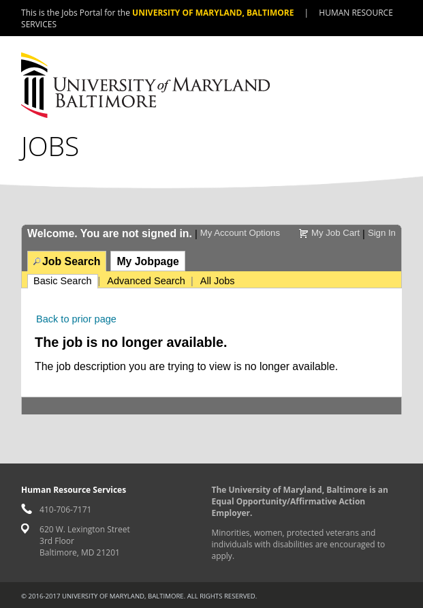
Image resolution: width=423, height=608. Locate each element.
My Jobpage (147, 261)
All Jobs (217, 280)
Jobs (50, 145)
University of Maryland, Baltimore (213, 12)
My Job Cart (335, 233)
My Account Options (240, 233)
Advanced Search (146, 280)
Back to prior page (76, 319)
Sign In (382, 233)
